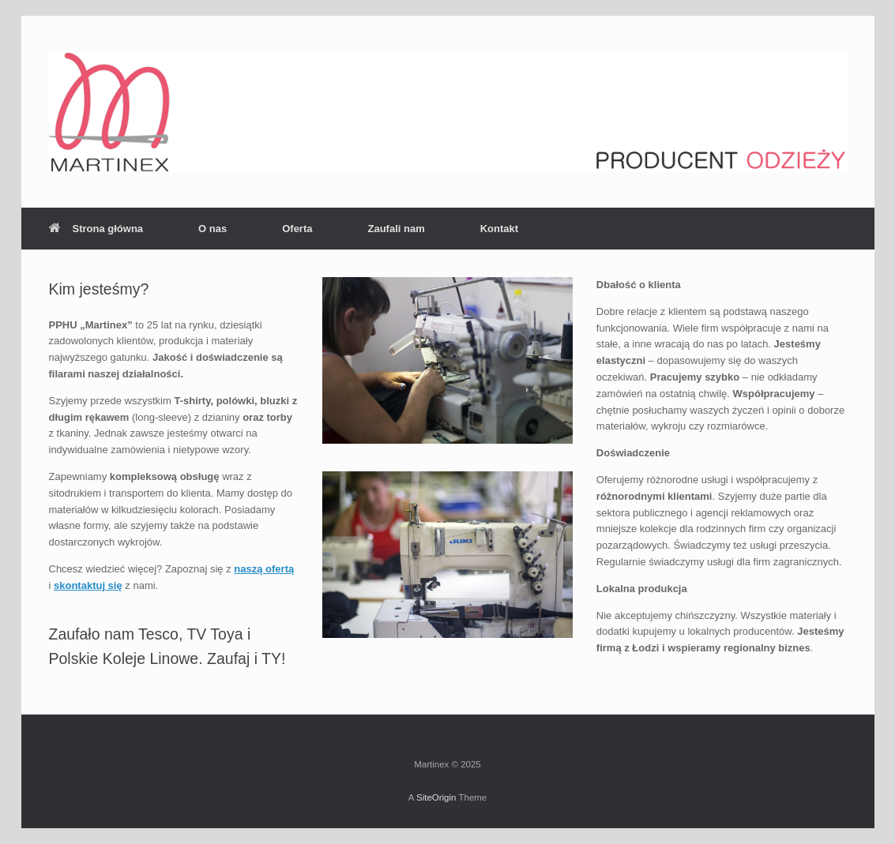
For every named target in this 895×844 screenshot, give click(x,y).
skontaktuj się (88, 585)
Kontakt (499, 228)
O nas (212, 228)
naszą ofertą (264, 569)
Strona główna (96, 228)
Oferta (297, 228)
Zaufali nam (395, 228)
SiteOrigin (436, 797)
